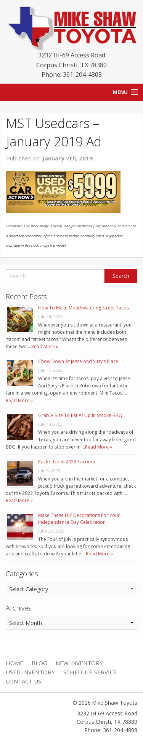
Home (14, 663)
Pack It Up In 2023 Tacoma (66, 461)
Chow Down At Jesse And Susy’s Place (78, 361)
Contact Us (23, 681)
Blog (39, 663)
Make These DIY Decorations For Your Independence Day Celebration (79, 518)
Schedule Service (90, 672)
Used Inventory (30, 672)
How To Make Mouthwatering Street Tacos (83, 307)
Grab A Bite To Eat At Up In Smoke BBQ (80, 415)
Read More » (44, 346)
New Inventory (79, 663)
